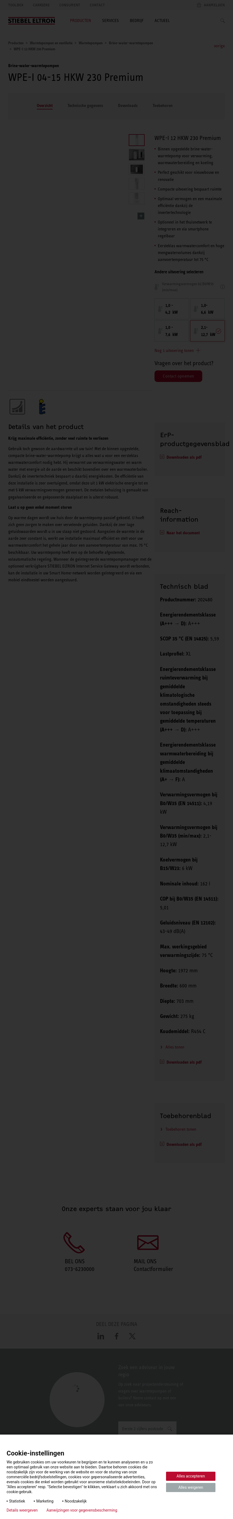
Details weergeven (22, 1510)
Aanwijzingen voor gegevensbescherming (81, 1510)
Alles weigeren (190, 1487)
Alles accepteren (190, 1476)
